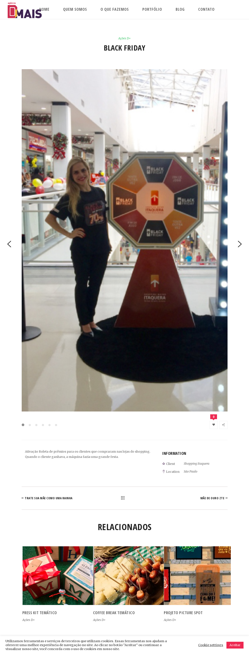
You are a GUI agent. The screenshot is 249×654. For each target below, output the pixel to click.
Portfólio (152, 9)
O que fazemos (115, 9)
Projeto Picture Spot (183, 612)
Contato (206, 9)
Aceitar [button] (235, 645)
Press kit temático (39, 612)
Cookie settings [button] (210, 645)
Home (44, 9)
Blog (180, 9)
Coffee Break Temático (114, 612)
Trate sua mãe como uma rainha (48, 498)
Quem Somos (75, 9)
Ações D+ (124, 38)
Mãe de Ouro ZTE (212, 498)
